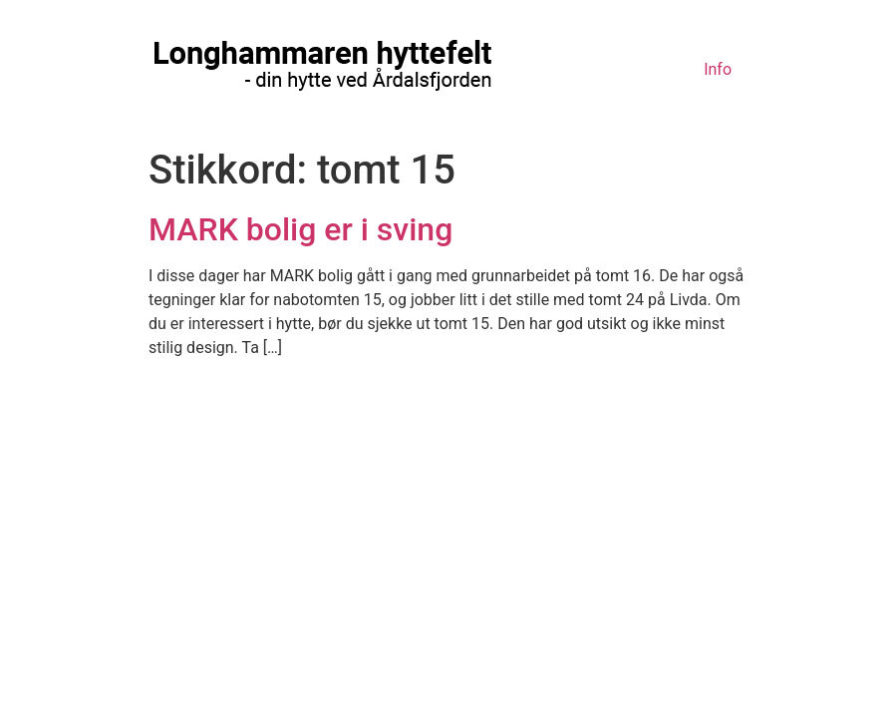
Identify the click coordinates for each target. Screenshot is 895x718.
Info (718, 69)
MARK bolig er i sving (300, 229)
